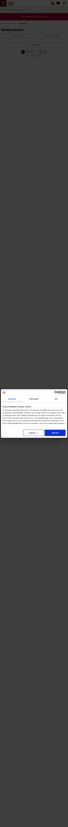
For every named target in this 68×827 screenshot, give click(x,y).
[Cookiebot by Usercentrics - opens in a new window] (55, 392)
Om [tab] (56, 399)
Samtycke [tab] (12, 399)
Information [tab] (34, 399)
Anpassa (33, 433)
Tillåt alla (55, 433)
